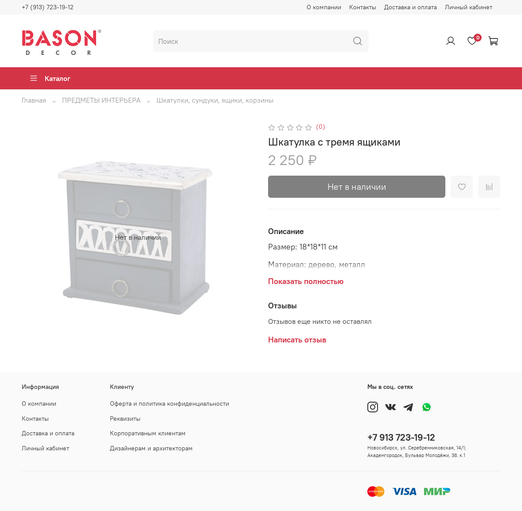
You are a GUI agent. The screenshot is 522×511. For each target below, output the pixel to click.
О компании (324, 7)
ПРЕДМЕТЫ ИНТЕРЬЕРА (101, 100)
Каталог (49, 78)
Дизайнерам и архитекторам (151, 448)
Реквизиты (125, 419)
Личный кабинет (468, 7)
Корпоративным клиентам (148, 433)
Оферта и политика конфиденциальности (169, 403)
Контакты (362, 7)
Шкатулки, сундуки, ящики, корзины (214, 100)
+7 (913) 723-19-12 (48, 7)
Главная (34, 100)
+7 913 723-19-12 (401, 437)
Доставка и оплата (410, 7)
